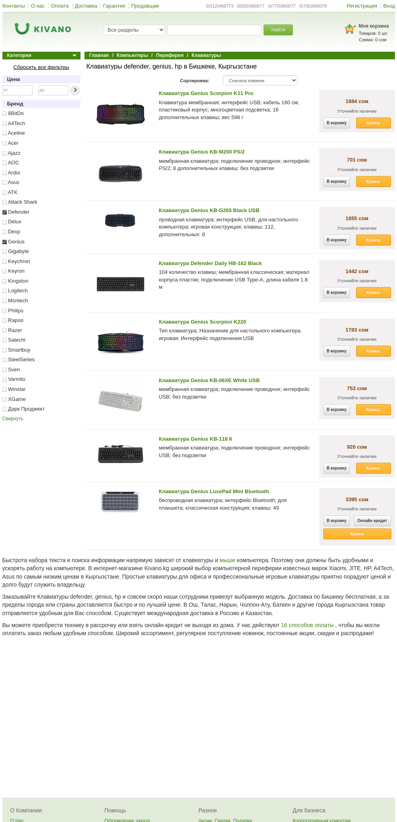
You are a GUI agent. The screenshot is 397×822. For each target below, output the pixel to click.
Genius (13, 242)
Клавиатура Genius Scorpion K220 (202, 322)
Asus (11, 182)
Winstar (14, 389)
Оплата (60, 6)
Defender (16, 212)
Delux (12, 222)
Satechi (14, 340)
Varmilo (14, 379)
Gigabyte (15, 251)
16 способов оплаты (307, 625)
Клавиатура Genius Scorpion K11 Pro (206, 93)
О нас (38, 6)
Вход (389, 6)
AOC (10, 163)
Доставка (86, 6)
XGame (14, 399)
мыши (227, 560)
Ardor (11, 173)
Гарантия (114, 6)
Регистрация (362, 6)
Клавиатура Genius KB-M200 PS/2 (202, 152)
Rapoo (13, 320)
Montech (15, 301)
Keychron (16, 261)
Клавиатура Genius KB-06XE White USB (209, 380)
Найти (278, 29)
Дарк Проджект (23, 409)
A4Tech (13, 123)
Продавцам (145, 6)
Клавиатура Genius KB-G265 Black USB (209, 210)
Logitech (15, 290)
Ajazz (11, 153)
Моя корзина (374, 26)
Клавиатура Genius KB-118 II (195, 439)
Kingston (15, 281)
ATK (10, 192)
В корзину (337, 123)
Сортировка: (194, 80)
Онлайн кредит (372, 520)
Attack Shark (20, 202)
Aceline (13, 133)
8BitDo (13, 113)
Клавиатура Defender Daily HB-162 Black (210, 263)
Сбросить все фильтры (41, 67)
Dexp (11, 232)
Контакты (13, 6)
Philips (13, 311)
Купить (374, 123)
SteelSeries (18, 359)
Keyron (13, 271)
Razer (12, 330)
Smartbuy (16, 350)
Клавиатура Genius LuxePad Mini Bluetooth (214, 491)
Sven (11, 369)
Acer (10, 143)
